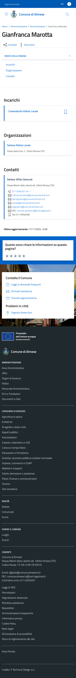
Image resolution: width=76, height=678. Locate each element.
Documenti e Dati (11, 399)
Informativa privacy (12, 618)
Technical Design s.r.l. (24, 670)
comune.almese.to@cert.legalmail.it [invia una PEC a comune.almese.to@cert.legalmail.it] (34, 210)
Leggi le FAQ (8, 587)
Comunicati (8, 512)
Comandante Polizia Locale (23, 111)
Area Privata (8, 651)
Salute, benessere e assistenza (18, 473)
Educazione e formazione (15, 453)
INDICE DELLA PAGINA (38, 56)
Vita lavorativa (9, 489)
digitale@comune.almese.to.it (25, 572)
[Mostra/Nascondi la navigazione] (6, 14)
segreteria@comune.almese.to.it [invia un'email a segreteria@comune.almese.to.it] (25, 207)
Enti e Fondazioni (11, 394)
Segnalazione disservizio (15, 598)
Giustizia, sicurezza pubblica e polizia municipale (27, 458)
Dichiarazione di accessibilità (17, 634)
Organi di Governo (11, 378)
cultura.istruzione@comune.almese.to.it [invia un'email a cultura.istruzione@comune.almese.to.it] (28, 195)
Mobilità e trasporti (12, 468)
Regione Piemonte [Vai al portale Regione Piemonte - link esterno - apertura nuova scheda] (12, 4)
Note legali (7, 629)
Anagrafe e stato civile (14, 427)
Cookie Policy (9, 623)
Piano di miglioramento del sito (18, 639)
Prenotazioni (8, 592)
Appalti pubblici (10, 432)
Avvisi (5, 517)
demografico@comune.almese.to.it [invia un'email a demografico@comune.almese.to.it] (26, 199)
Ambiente (7, 422)
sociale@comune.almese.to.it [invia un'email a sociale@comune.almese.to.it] (23, 203)
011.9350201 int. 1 (19, 191)
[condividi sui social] (9, 44)
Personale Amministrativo (16, 389)
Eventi (5, 540)
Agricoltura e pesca (12, 417)
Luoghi (5, 535)
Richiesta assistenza (13, 603)
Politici (5, 383)
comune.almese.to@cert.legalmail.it (26, 576)
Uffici (4, 373)
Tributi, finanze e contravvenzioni (19, 479)
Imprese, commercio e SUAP (17, 463)
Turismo (6, 484)
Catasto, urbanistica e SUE (16, 442)
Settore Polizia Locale (19, 145)
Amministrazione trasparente (17, 613)
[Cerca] (67, 14)
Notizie (5, 507)
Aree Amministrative (13, 368)
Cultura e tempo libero (14, 448)
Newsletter (8, 608)
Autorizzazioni (9, 437)
